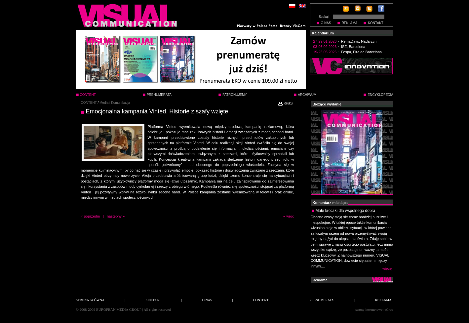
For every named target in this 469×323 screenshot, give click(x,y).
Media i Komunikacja (114, 102)
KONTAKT (375, 23)
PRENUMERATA (159, 95)
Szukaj (324, 17)
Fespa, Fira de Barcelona (361, 52)
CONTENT (89, 102)
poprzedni (92, 216)
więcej (387, 268)
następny (114, 216)
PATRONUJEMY (234, 95)
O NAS (326, 23)
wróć (290, 216)
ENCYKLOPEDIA (380, 95)
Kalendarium (323, 33)
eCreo (388, 309)
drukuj (285, 103)
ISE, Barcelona (353, 47)
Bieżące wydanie (327, 104)
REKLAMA (350, 23)
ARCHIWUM (307, 95)
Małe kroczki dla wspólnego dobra (345, 210)
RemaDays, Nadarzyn (359, 41)
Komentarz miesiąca (330, 203)
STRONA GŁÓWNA (90, 300)
